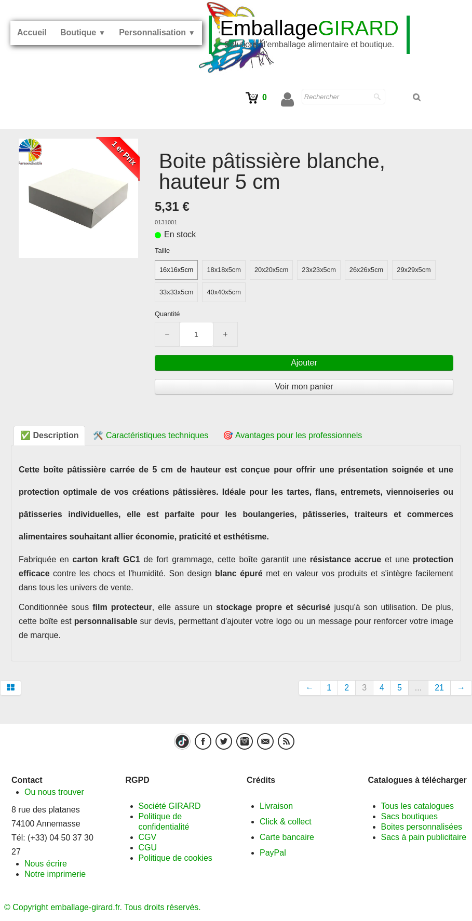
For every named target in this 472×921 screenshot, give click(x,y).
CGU (148, 847)
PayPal (273, 852)
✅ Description (49, 435)
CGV (148, 837)
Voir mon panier (304, 386)
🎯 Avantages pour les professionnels (292, 435)
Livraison (276, 806)
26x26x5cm (366, 270)
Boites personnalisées (422, 826)
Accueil (32, 32)
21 (439, 687)
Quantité (167, 314)
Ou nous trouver (54, 792)
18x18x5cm (223, 270)
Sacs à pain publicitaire (424, 837)
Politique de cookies (175, 858)
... (418, 687)
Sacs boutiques (409, 816)
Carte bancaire (287, 837)
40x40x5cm (223, 292)
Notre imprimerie (55, 874)
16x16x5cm (176, 270)
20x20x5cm (271, 270)
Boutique (82, 32)
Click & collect (286, 821)
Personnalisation (157, 32)
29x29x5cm (413, 270)
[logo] (309, 35)
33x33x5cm (176, 292)
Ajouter (304, 362)
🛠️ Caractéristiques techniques (150, 435)
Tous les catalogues (417, 806)
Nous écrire (45, 863)
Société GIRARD (170, 806)
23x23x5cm (318, 270)
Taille (162, 250)
